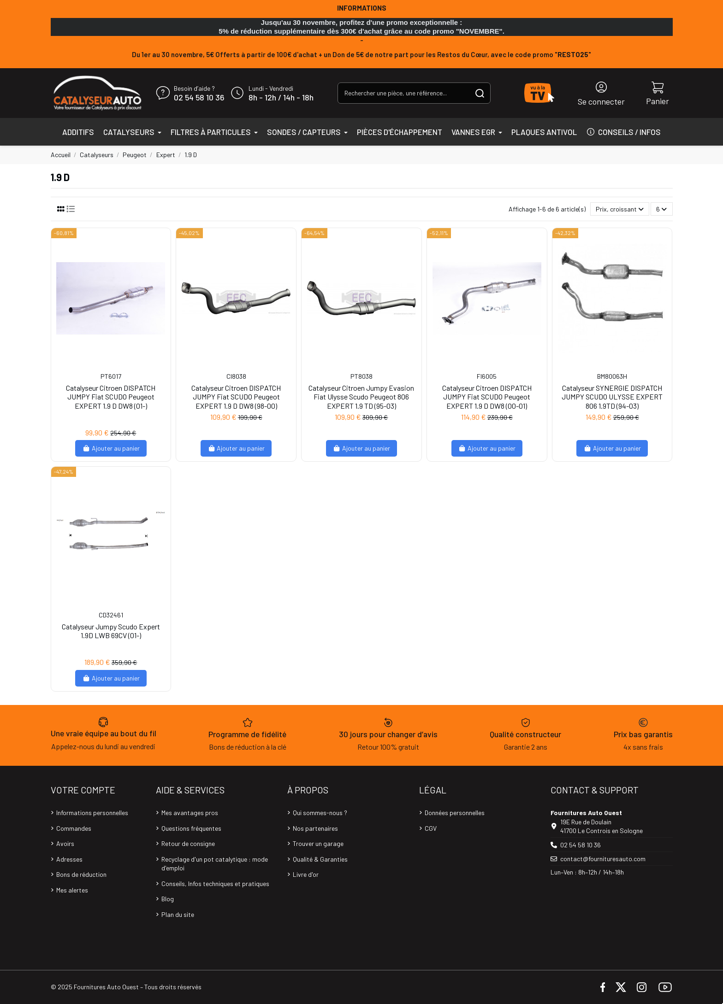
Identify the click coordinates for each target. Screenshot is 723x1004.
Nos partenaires (315, 828)
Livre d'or (306, 874)
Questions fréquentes (191, 828)
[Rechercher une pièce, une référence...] (480, 92)
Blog (167, 899)
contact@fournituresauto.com (603, 859)
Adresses (69, 859)
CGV (431, 828)
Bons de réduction (81, 874)
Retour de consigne (188, 843)
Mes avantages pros (189, 812)
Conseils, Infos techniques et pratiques (215, 883)
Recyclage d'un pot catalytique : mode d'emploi (214, 863)
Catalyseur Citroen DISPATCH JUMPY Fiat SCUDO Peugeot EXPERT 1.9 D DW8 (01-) (110, 396)
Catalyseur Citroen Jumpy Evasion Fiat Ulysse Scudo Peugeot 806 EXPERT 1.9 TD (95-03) (361, 396)
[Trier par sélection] (619, 209)
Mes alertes (72, 890)
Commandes (73, 828)
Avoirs (65, 843)
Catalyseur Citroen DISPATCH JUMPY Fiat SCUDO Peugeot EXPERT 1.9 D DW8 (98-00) (236, 396)
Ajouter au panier (111, 448)
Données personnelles (455, 812)
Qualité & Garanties (320, 859)
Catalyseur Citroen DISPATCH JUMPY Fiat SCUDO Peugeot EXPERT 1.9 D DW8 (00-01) (487, 396)
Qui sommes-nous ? (320, 812)
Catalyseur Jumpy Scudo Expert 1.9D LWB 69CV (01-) (111, 631)
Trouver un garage (318, 843)
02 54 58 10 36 (199, 97)
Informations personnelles (92, 812)
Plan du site (177, 914)
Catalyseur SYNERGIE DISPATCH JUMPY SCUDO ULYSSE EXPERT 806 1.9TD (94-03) (612, 396)
